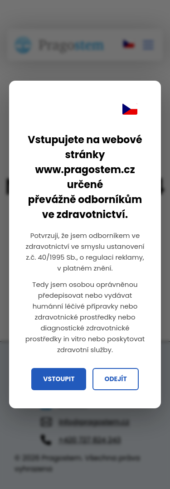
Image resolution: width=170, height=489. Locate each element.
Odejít (115, 378)
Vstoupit (58, 378)
